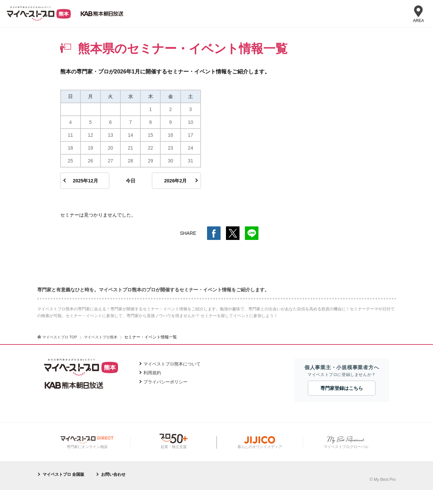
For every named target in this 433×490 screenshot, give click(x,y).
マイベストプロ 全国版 (63, 474)
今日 (130, 180)
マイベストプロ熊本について (172, 363)
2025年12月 (85, 180)
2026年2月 (175, 180)
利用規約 (152, 372)
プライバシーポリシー (165, 381)
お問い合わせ (113, 474)
